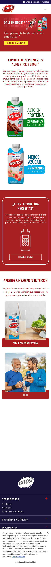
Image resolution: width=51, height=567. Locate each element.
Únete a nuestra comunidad (36, 2)
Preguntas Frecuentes (13, 511)
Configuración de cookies (25, 562)
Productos (7, 504)
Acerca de (6, 508)
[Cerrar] (48, 533)
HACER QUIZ (25, 258)
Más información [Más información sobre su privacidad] (18, 557)
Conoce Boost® (16, 43)
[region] (25, 548)
